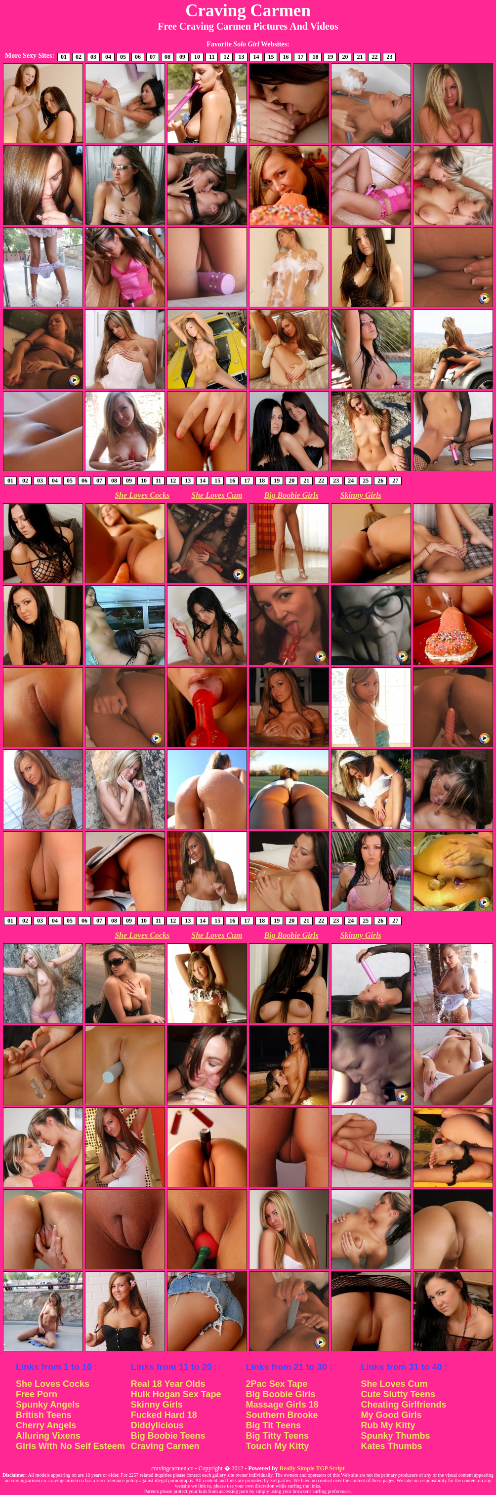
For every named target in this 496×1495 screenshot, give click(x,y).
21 (360, 56)
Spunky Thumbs (395, 1436)
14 (256, 56)
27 (395, 480)
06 (138, 56)
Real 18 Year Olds (168, 1384)
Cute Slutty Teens (398, 1394)
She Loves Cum (216, 495)
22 (374, 56)
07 (153, 56)
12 (226, 56)
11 (211, 56)
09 (182, 56)
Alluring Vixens (48, 1436)
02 (79, 56)
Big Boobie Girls (291, 495)
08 (167, 56)
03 (93, 56)
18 (315, 56)
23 (389, 56)
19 (330, 56)
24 (351, 480)
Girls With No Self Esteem (70, 1446)
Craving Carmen (165, 1446)
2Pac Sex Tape (277, 1384)
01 (64, 56)
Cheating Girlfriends (403, 1405)
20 (345, 56)
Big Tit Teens (273, 1425)
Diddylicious (157, 1425)
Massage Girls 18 (282, 1405)
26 (380, 480)
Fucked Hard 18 (164, 1415)
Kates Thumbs (391, 1446)
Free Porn (36, 1394)
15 (271, 56)
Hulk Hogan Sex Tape (176, 1394)
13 (241, 56)
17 (300, 56)
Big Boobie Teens (168, 1436)
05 (123, 56)
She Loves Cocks (142, 495)
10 (197, 56)
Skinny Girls (360, 495)
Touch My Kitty (277, 1446)
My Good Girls (391, 1415)
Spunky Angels (48, 1405)
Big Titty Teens (277, 1436)
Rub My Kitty (388, 1425)
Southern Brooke (282, 1415)
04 (108, 56)
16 (286, 56)
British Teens (44, 1415)
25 (366, 480)
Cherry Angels (46, 1425)
